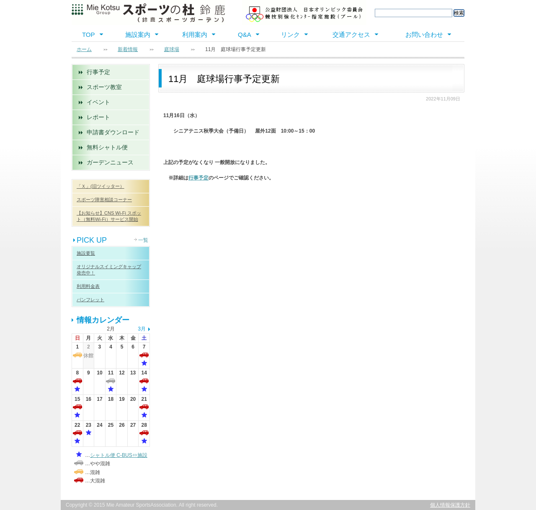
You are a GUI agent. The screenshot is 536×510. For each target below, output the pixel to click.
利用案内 (194, 34)
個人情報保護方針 (450, 505)
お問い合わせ (424, 34)
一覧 (143, 240)
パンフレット (90, 299)
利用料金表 (88, 286)
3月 (142, 329)
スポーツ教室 (104, 87)
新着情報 (128, 49)
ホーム (84, 49)
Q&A (244, 34)
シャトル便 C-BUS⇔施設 (118, 455)
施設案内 (137, 34)
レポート (98, 117)
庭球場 (171, 49)
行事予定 (98, 72)
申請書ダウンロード (113, 132)
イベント (98, 102)
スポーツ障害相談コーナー (104, 199)
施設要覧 (86, 253)
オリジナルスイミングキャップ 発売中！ (109, 269)
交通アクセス (351, 34)
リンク (290, 34)
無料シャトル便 (107, 147)
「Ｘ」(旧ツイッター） (100, 186)
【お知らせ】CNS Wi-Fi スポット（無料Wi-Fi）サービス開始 (109, 216)
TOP (88, 34)
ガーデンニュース (110, 162)
